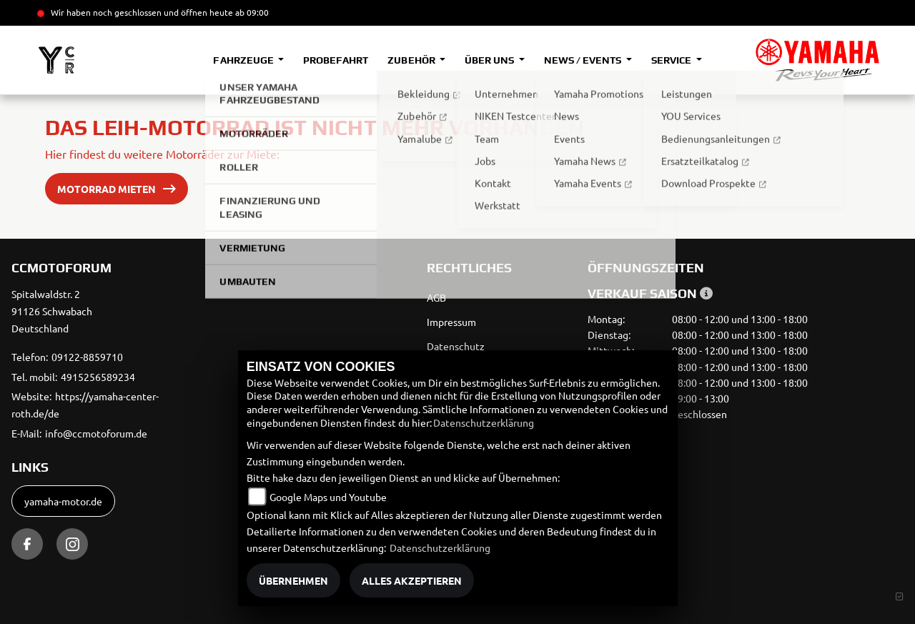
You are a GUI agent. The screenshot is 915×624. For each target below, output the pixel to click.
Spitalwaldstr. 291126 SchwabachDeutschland (51, 311)
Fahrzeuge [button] (244, 60)
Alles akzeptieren (412, 580)
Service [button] (672, 60)
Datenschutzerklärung (483, 422)
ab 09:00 (251, 12)
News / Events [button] (583, 60)
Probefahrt (335, 60)
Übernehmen (293, 580)
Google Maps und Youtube (328, 496)
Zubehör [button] (412, 60)
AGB (436, 297)
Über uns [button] (490, 60)
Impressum (451, 321)
